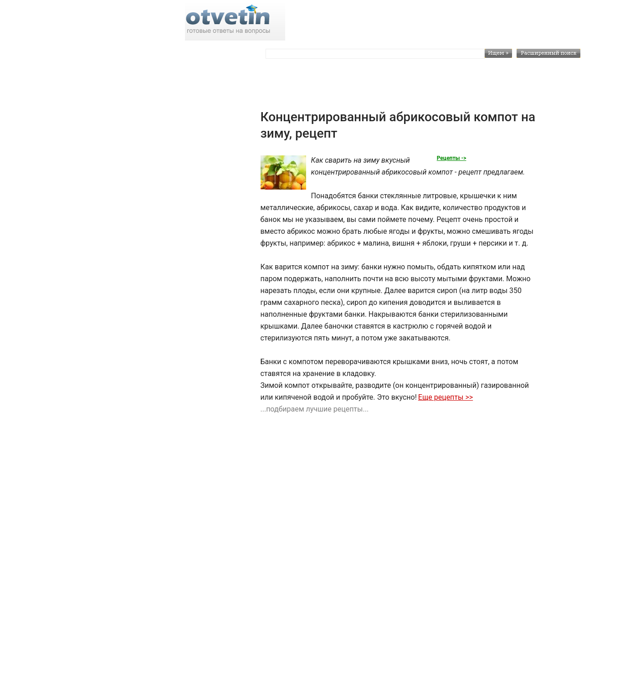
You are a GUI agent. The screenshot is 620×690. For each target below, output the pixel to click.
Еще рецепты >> (445, 397)
